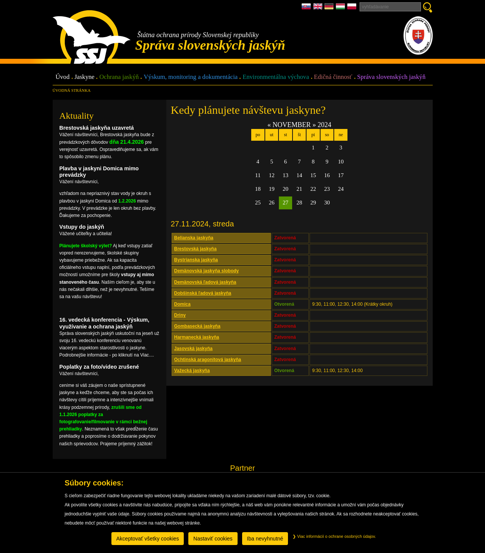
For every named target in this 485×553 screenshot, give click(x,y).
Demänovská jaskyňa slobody (206, 270)
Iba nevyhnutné (265, 539)
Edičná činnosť (333, 77)
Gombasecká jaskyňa (197, 326)
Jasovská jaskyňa (193, 348)
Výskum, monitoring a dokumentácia (191, 77)
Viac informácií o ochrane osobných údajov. (334, 536)
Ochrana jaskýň (119, 77)
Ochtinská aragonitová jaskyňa (207, 359)
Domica (182, 304)
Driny (180, 315)
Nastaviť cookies (212, 539)
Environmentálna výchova (275, 77)
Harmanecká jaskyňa (196, 337)
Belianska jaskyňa (193, 237)
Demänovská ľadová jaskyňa (205, 282)
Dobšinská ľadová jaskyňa (203, 293)
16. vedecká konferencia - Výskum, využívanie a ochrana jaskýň (104, 323)
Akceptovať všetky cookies (147, 539)
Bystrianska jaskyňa (196, 259)
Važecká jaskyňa (192, 370)
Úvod (63, 77)
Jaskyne (85, 77)
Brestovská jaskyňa (195, 248)
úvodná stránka (72, 90)
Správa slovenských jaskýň (391, 77)
